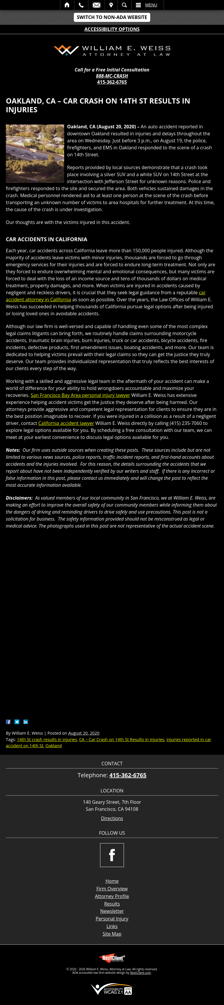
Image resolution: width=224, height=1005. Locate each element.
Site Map (112, 934)
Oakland (54, 745)
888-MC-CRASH (112, 76)
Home (67, 5)
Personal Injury (112, 918)
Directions (112, 818)
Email (96, 5)
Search (124, 5)
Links (112, 926)
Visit (111, 5)
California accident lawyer (66, 423)
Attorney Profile (112, 896)
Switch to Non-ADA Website (112, 17)
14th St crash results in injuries (47, 739)
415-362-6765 (112, 82)
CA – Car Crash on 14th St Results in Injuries (121, 739)
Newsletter (112, 911)
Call (81, 5)
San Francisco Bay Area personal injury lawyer (80, 395)
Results (112, 904)
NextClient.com (140, 973)
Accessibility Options (112, 29)
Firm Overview (111, 888)
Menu (151, 5)
